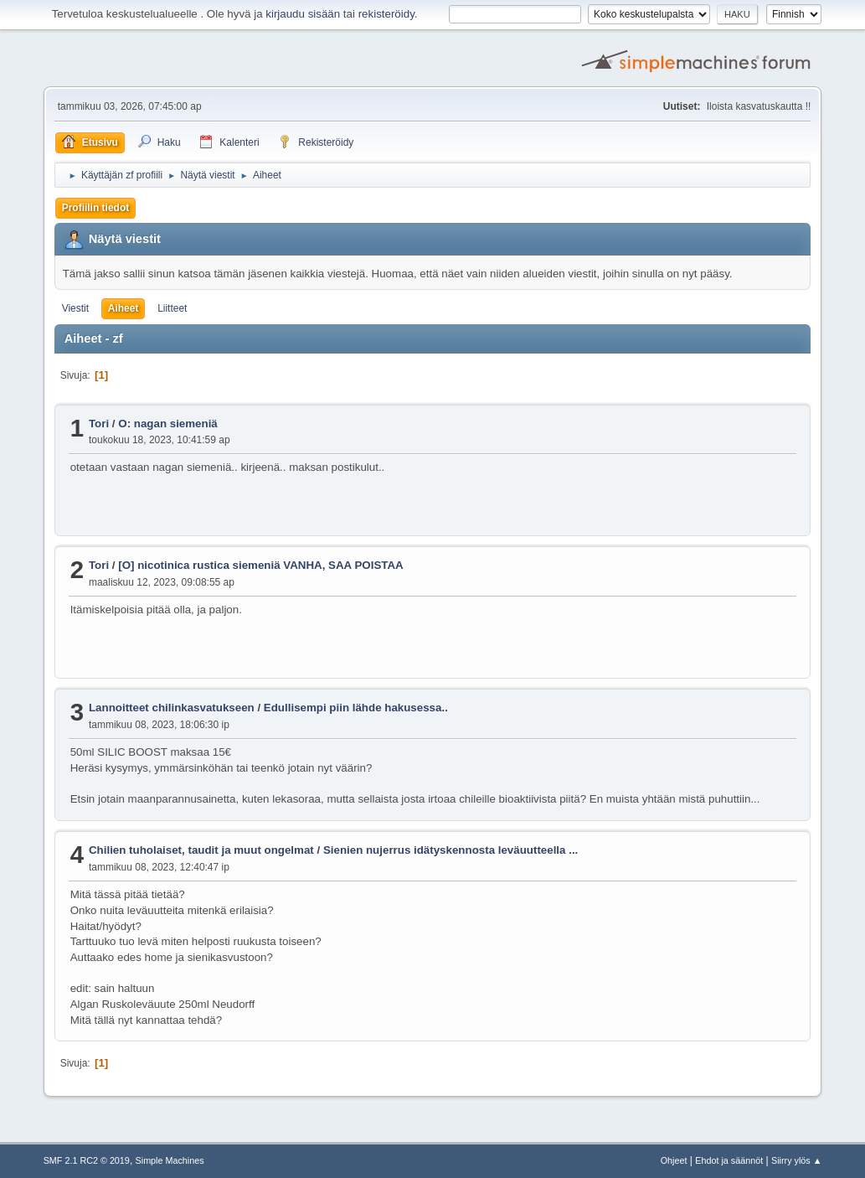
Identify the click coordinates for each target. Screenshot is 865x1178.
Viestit (75, 308)
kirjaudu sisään (302, 14)
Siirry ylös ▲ (796, 1160)
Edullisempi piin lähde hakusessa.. (356, 707)
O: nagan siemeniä (168, 423)
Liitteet (172, 308)
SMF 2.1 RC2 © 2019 (87, 1160)
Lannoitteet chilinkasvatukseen (172, 707)
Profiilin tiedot (96, 208)
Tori (99, 423)
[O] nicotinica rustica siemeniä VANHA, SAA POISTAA (260, 565)
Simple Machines (170, 1160)
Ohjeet (674, 1160)
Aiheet (123, 308)
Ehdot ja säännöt (729, 1160)
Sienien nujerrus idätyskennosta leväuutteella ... (450, 850)
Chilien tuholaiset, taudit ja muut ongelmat (201, 850)
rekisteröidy (386, 14)
